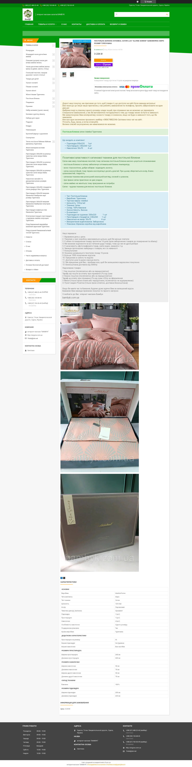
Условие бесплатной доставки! (37, 265)
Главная (29, 24)
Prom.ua (108, 762)
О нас (64, 24)
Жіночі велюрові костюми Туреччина (35, 149)
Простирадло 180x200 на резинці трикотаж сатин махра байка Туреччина (38, 164)
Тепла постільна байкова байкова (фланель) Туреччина (38, 143)
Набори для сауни (32, 118)
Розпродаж (30, 50)
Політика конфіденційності (116, 765)
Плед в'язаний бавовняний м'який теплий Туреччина (38, 232)
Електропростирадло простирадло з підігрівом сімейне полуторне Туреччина (39, 218)
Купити (103, 60)
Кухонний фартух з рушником (37, 134)
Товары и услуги (46, 24)
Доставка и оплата (95, 24)
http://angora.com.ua (34, 335)
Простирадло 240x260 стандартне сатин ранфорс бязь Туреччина (38, 188)
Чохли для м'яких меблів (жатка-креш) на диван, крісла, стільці (38, 68)
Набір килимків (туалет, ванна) (37, 110)
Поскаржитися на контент (97, 765)
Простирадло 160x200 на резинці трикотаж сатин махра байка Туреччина (38, 156)
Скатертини (30, 138)
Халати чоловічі (32, 83)
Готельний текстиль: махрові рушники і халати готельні (36, 74)
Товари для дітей (32, 79)
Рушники (29, 106)
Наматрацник (31, 130)
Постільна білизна (70, 132)
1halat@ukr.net (32, 338)
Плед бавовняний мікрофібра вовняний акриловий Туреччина (37, 225)
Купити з (103, 65)
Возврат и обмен (118, 24)
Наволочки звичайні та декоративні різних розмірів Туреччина (36, 181)
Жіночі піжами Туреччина (35, 94)
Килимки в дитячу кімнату (35, 114)
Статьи (28, 242)
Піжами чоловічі (32, 87)
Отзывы (29, 251)
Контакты (76, 24)
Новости (29, 237)
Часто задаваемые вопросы (36, 256)
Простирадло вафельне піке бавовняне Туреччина (36, 211)
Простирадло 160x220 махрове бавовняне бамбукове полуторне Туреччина (38, 204)
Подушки (29, 122)
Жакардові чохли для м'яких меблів (36, 55)
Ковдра (28, 126)
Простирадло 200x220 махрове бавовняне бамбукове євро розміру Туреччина (37, 195)
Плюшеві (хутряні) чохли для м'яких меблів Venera (36, 62)
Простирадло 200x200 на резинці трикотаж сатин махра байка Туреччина (38, 173)
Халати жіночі (31, 91)
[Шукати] (167, 14)
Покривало (30, 102)
